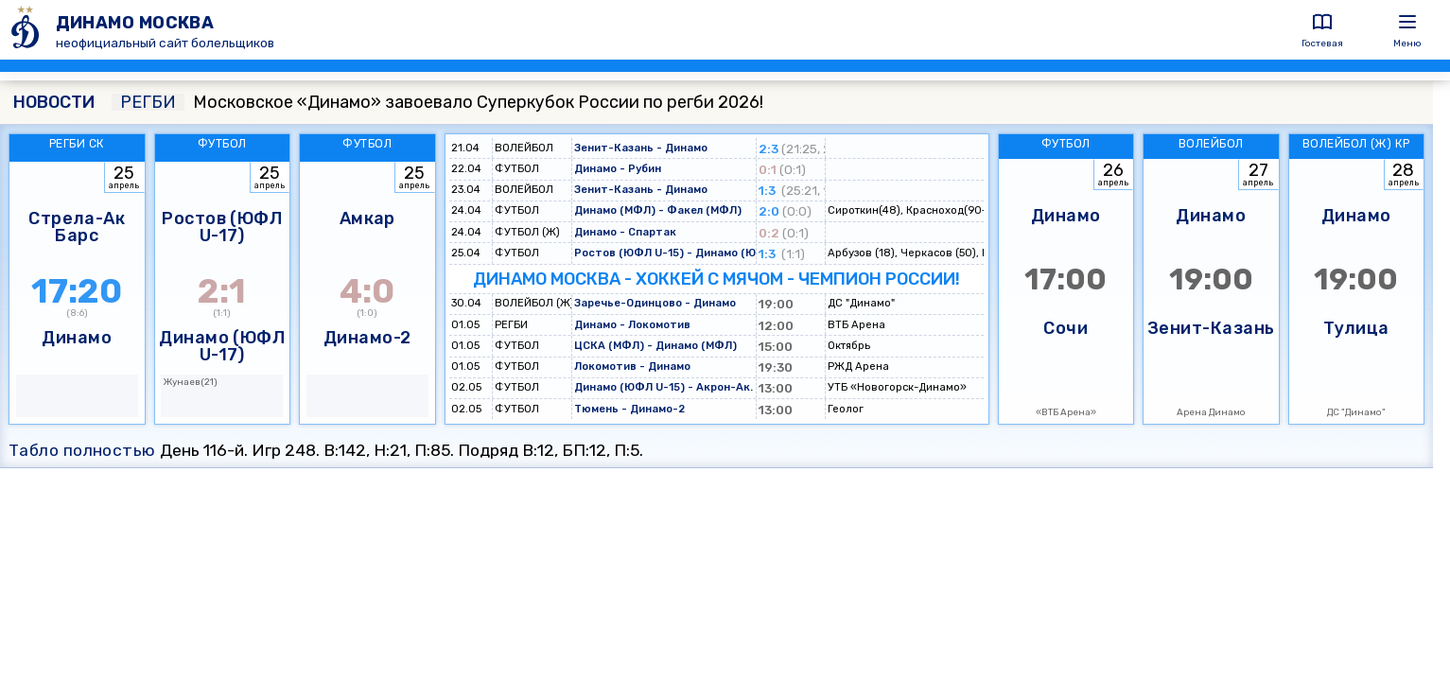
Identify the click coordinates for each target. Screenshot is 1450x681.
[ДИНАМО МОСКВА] (28, 30)
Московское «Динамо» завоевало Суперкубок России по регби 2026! (437, 102)
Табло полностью (82, 450)
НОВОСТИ (54, 102)
